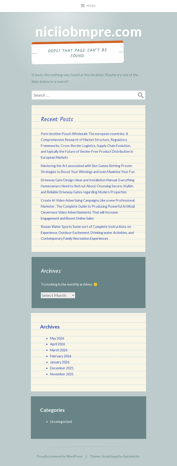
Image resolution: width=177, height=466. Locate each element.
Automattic (131, 456)
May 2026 (57, 338)
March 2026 (58, 350)
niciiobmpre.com (88, 31)
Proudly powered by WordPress (60, 456)
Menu (91, 6)
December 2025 (62, 368)
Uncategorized (61, 422)
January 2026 (59, 362)
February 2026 (60, 356)
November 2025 (62, 374)
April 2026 (57, 344)
